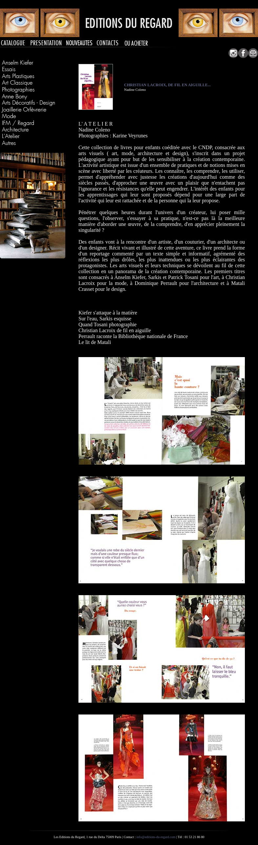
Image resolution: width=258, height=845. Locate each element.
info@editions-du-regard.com (156, 837)
